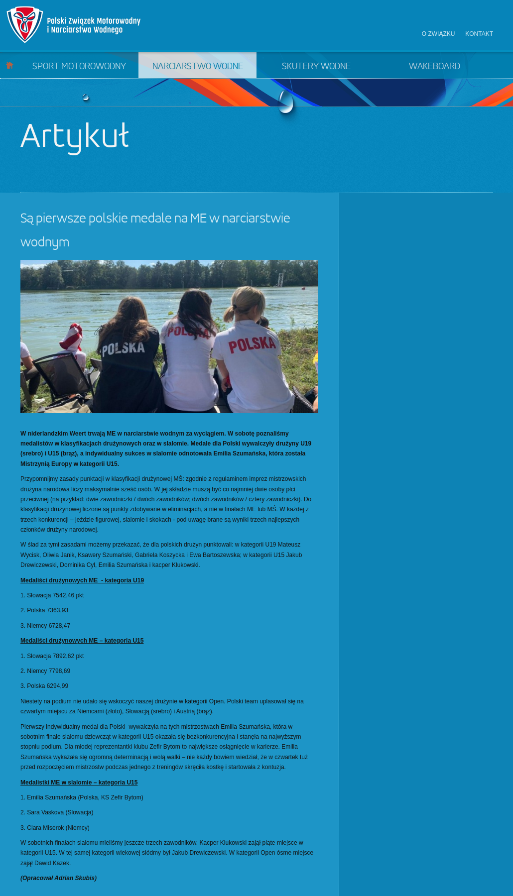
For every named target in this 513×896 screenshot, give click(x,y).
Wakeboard (434, 67)
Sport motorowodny (79, 67)
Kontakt (479, 33)
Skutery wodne (316, 67)
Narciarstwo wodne (197, 67)
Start (9, 65)
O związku (438, 33)
